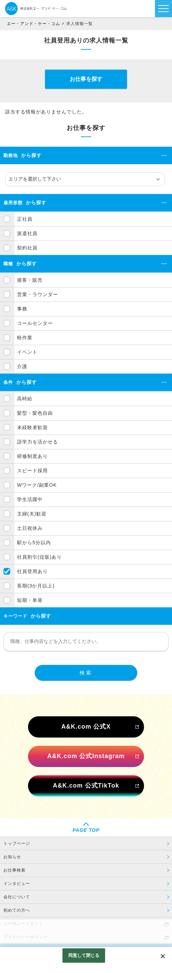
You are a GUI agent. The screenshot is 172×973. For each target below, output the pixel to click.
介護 (22, 366)
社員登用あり (32, 571)
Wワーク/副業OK (37, 485)
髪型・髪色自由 (35, 413)
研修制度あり (32, 456)
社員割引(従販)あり (39, 557)
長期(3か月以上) (36, 585)
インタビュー (16, 883)
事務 (22, 309)
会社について (16, 897)
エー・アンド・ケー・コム (33, 23)
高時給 (24, 398)
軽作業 (24, 337)
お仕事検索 (14, 870)
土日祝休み (30, 528)
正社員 (24, 219)
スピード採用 (32, 470)
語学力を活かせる (37, 442)
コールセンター (35, 323)
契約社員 (27, 248)
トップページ (16, 843)
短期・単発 (30, 600)
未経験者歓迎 (32, 427)
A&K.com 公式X (86, 726)
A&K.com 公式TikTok (86, 785)
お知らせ (12, 856)
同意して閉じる (84, 955)
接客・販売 (30, 280)
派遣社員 (27, 233)
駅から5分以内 (34, 542)
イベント (27, 352)
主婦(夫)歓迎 (31, 513)
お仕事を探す (86, 79)
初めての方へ (16, 910)
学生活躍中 (30, 499)
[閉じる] (162, 956)
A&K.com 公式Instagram (86, 756)
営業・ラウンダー (37, 294)
